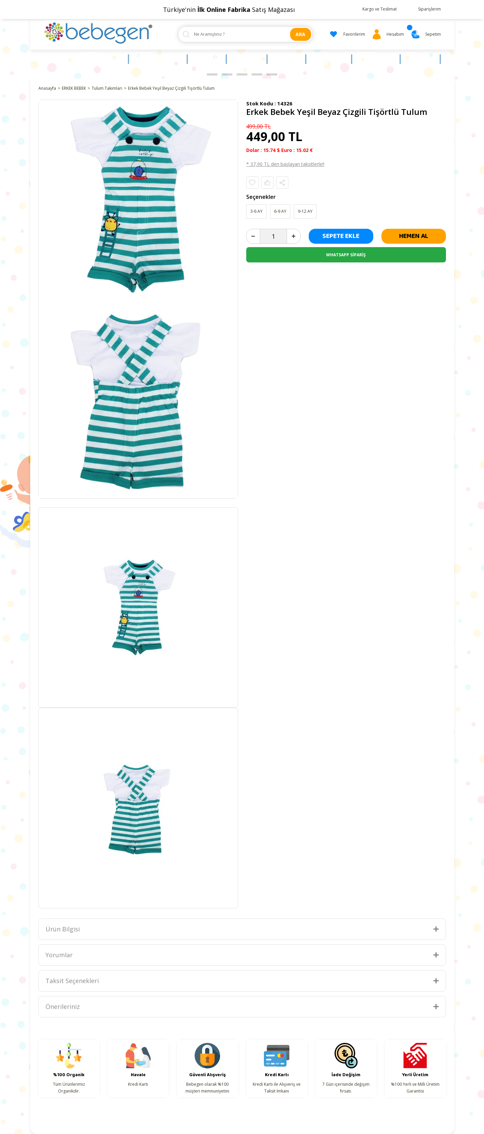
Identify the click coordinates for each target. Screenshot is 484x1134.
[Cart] (425, 34)
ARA (300, 34)
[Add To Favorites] (252, 182)
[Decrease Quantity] (253, 236)
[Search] (245, 34)
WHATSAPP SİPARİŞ (346, 255)
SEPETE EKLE (340, 236)
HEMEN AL (413, 236)
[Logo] (98, 33)
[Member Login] (387, 34)
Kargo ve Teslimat (379, 9)
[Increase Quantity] (293, 236)
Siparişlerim (429, 9)
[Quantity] (273, 236)
